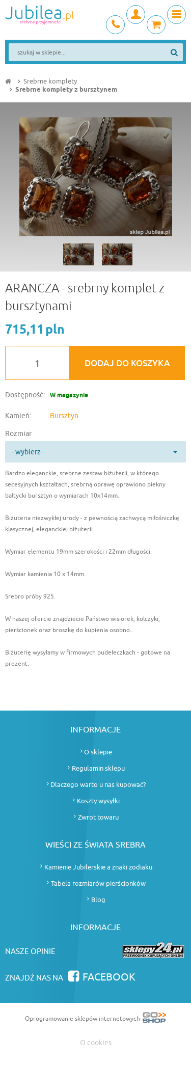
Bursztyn (64, 416)
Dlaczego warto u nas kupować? (98, 784)
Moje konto (135, 14)
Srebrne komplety (50, 81)
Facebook (109, 977)
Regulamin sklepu (98, 768)
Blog (98, 899)
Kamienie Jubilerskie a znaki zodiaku (98, 867)
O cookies (96, 1043)
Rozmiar (18, 433)
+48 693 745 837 (115, 24)
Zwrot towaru (98, 817)
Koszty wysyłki (98, 801)
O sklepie (98, 752)
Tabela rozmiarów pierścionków (98, 883)
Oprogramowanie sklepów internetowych (95, 1019)
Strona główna (9, 81)
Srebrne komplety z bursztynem (66, 89)
